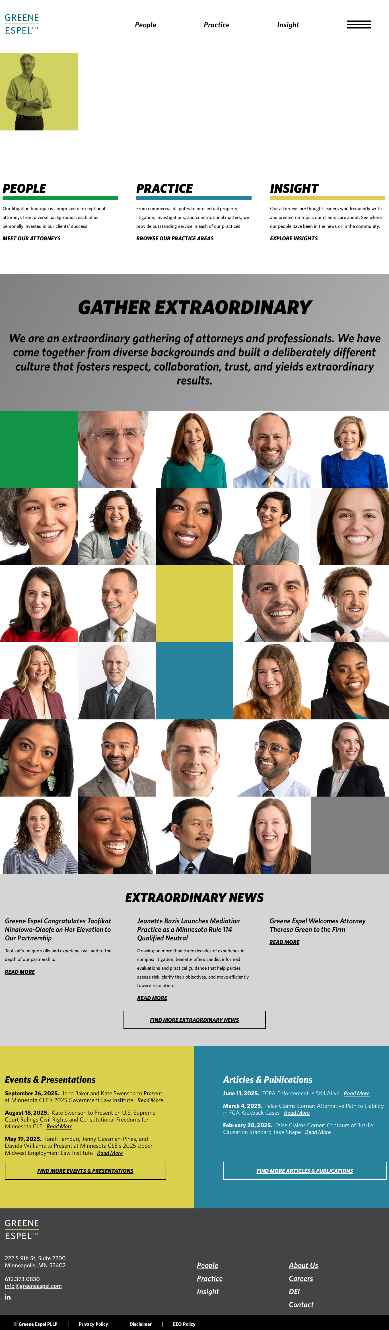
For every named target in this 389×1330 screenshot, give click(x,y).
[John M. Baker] (116, 449)
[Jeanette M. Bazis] (194, 449)
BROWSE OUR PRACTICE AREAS (175, 238)
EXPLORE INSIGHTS (294, 238)
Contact (301, 1304)
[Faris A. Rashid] (116, 758)
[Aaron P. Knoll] (272, 603)
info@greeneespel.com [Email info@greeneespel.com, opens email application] (33, 1285)
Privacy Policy (93, 1324)
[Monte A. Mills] (116, 680)
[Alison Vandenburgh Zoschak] (272, 835)
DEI (294, 1291)
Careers (301, 1278)
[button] (358, 24)
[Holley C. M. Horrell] (39, 603)
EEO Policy (184, 1324)
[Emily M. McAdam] (39, 680)
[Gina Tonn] (39, 835)
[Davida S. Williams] (116, 835)
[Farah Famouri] (116, 526)
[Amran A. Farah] (194, 526)
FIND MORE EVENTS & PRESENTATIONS (85, 1170)
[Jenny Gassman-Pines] (272, 526)
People (145, 24)
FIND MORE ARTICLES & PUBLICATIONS (305, 1170)
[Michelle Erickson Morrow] (272, 680)
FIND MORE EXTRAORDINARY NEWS (194, 1019)
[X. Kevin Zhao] (194, 835)
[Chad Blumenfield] (272, 449)
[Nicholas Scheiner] (194, 758)
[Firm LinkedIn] (8, 1297)
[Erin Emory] (39, 526)
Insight (288, 24)
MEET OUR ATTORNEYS (32, 238)
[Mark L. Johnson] (116, 603)
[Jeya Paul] (39, 758)
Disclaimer (140, 1324)
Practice (217, 24)
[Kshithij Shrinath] (272, 758)
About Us (303, 1265)
